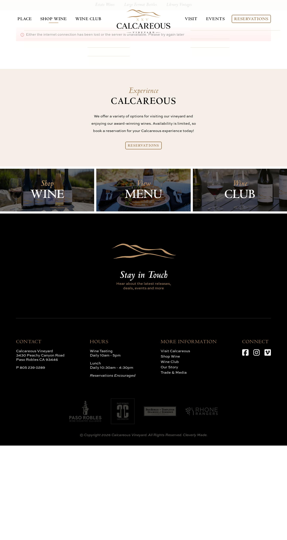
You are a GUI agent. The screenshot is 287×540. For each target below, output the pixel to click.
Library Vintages (176, 99)
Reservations (253, 19)
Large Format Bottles (140, 99)
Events (217, 19)
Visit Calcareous (175, 445)
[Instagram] (256, 447)
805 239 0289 (32, 461)
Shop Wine (50, 19)
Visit (192, 19)
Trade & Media (174, 466)
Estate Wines (108, 99)
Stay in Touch (143, 370)
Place (22, 19)
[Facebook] (245, 447)
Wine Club (84, 19)
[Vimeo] (267, 447)
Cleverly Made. (195, 529)
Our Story (169, 461)
